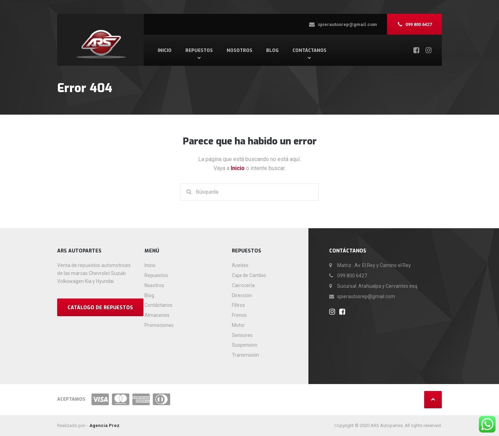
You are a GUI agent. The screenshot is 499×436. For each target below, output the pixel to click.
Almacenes (157, 315)
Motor (238, 325)
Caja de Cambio (249, 275)
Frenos (239, 315)
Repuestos (199, 50)
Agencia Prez (104, 425)
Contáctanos (309, 50)
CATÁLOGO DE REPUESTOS (100, 307)
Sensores (242, 335)
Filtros (238, 305)
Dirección (242, 295)
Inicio (165, 50)
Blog (272, 50)
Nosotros (239, 50)
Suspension (244, 345)
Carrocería (243, 285)
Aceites (240, 265)
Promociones (159, 325)
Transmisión (245, 355)
